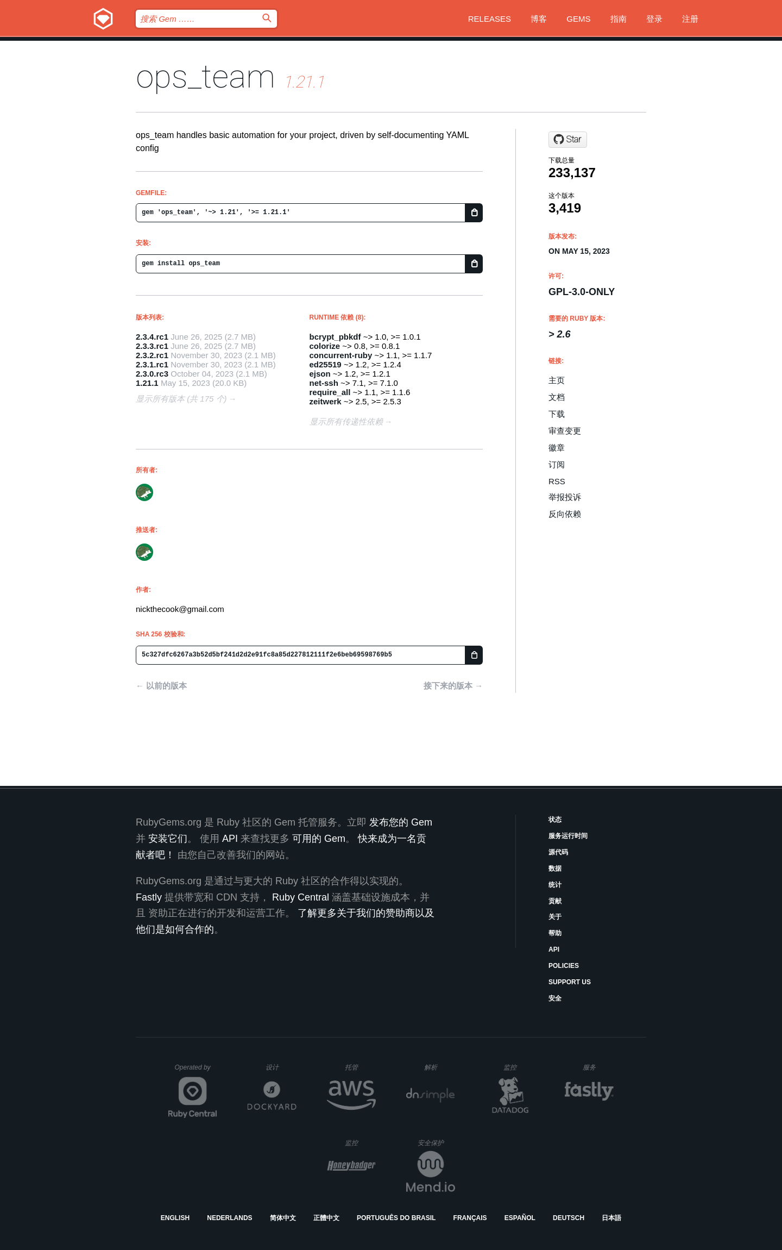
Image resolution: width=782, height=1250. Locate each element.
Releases (489, 18)
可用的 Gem (318, 838)
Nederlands (229, 1218)
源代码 (558, 852)
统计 (555, 885)
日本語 (611, 1218)
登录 (654, 18)
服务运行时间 (568, 836)
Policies (563, 966)
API (553, 949)
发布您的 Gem (400, 822)
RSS (556, 481)
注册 (690, 18)
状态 (555, 819)
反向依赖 (564, 513)
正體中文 (326, 1218)
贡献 (555, 901)
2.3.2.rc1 (152, 355)
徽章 (556, 447)
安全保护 (436, 1143)
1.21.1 (147, 383)
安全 (555, 998)
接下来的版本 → (453, 685)
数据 (555, 868)
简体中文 (283, 1218)
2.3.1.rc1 (152, 364)
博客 (539, 18)
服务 (598, 1067)
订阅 (556, 464)
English (175, 1218)
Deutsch (568, 1218)
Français (470, 1218)
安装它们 (167, 838)
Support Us (569, 982)
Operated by (196, 1071)
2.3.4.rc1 (152, 336)
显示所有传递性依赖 (346, 421)
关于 (555, 917)
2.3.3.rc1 (152, 346)
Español (519, 1218)
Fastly (149, 897)
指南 (618, 18)
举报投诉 (564, 497)
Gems (578, 18)
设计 (281, 1067)
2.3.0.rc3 (152, 373)
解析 (439, 1067)
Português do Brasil (396, 1218)
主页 (556, 380)
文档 (556, 397)
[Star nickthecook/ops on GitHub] (567, 140)
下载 (556, 413)
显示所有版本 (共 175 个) (181, 398)
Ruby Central (300, 897)
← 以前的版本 (161, 685)
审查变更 (564, 430)
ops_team (205, 76)
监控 (518, 1067)
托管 (359, 1067)
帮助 (555, 933)
